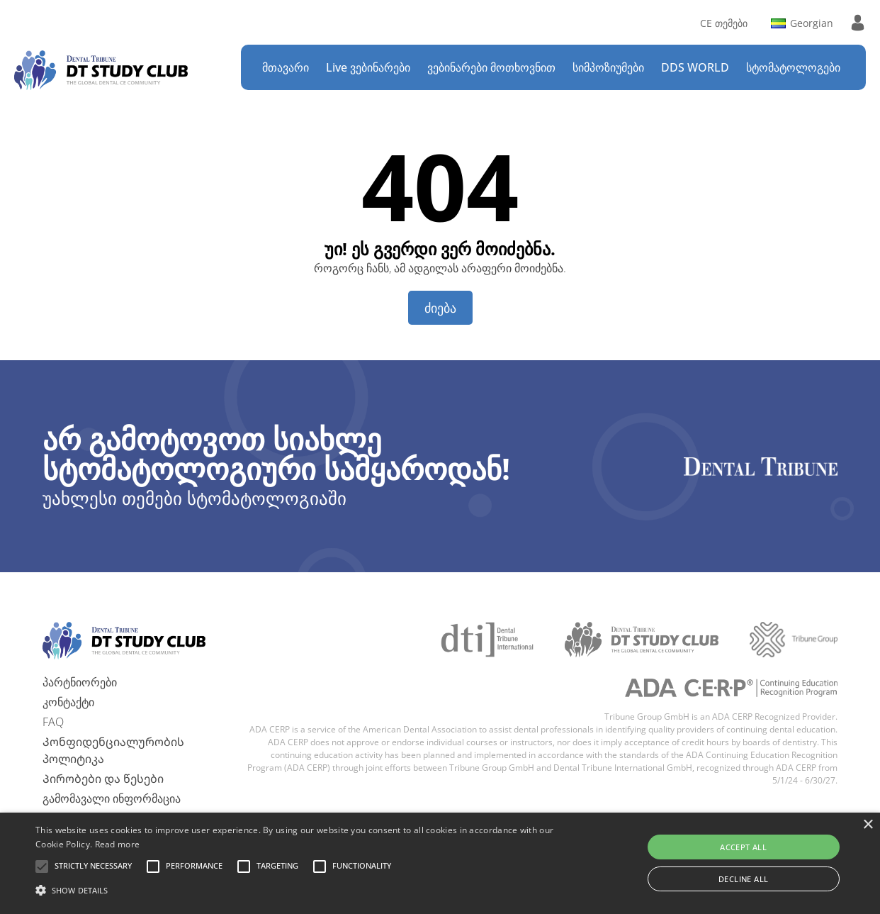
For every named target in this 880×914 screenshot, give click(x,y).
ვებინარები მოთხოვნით (491, 67)
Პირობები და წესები (103, 778)
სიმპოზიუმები (608, 67)
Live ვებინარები (368, 67)
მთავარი (285, 67)
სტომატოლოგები (793, 67)
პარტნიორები (80, 682)
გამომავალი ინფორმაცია (112, 798)
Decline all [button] (743, 879)
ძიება (440, 307)
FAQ (53, 722)
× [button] (867, 825)
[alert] (440, 863)
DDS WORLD (695, 67)
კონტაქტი (68, 702)
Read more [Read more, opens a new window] (117, 844)
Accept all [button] (743, 847)
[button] (93, 866)
